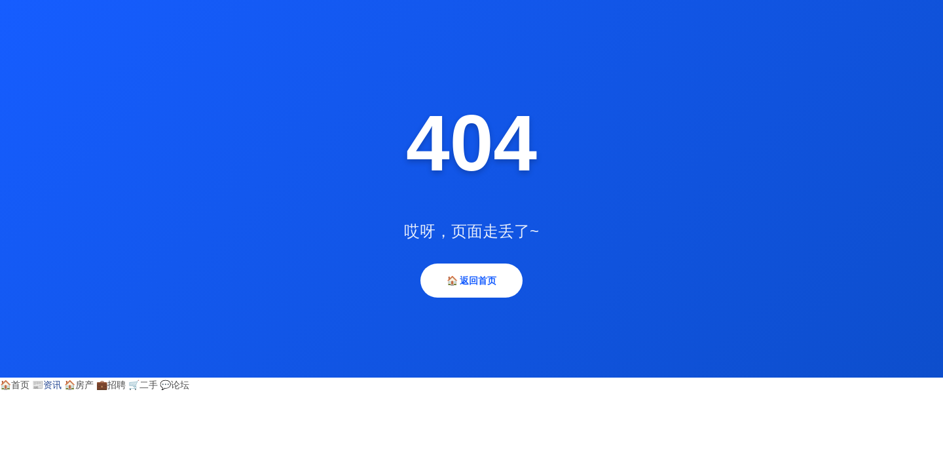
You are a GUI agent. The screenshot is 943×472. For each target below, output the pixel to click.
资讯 (47, 385)
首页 (14, 385)
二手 (143, 385)
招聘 (111, 385)
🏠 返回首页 (472, 280)
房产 (79, 385)
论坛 (174, 385)
